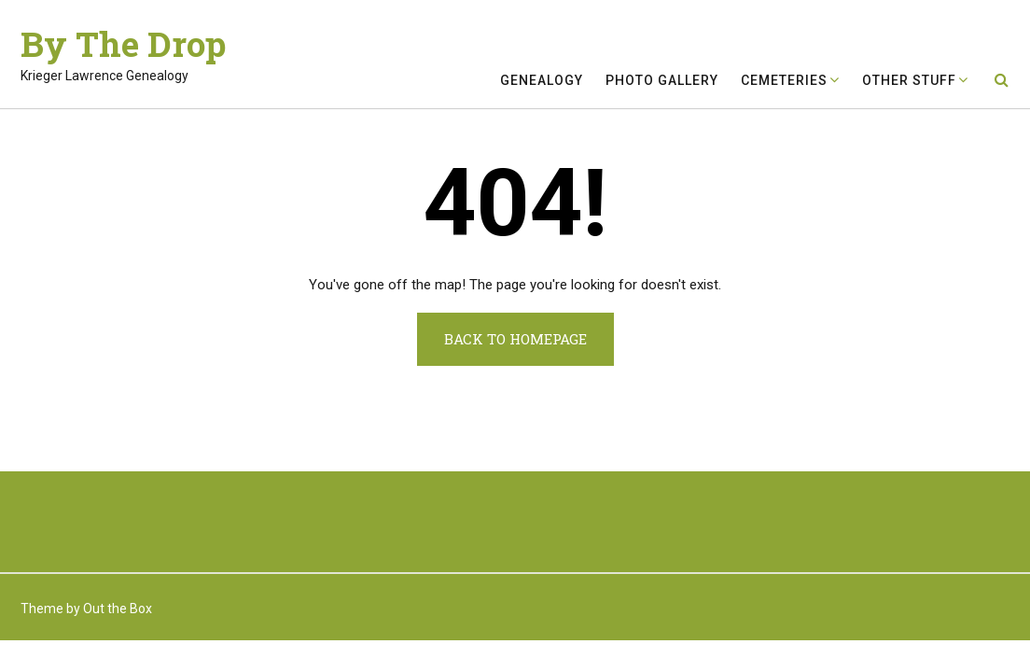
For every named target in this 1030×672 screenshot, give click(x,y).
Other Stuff (909, 80)
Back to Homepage (515, 338)
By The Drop (123, 43)
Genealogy (541, 80)
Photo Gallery (661, 80)
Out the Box (117, 608)
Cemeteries (784, 80)
